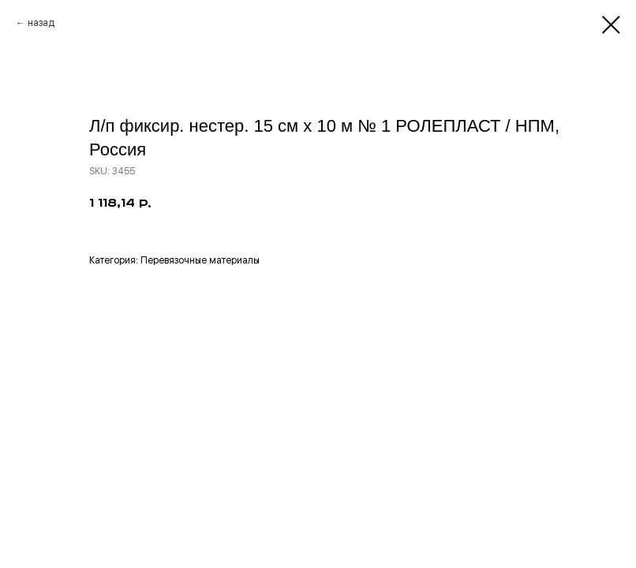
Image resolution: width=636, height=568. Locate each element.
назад (41, 22)
